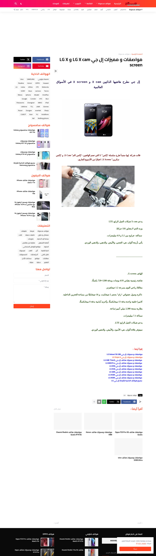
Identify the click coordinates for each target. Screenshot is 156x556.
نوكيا (69, 9)
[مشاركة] (56, 71)
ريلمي (43, 9)
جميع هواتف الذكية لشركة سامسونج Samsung (24, 164)
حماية (39, 262)
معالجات (46, 258)
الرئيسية (117, 3)
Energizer (31, 102)
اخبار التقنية (45, 250)
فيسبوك (22, 250)
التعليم (46, 262)
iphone (28, 94)
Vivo (22, 79)
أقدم (57, 523)
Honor (29, 83)
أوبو (101, 9)
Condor (33, 98)
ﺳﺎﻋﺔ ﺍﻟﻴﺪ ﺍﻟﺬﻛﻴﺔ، (43, 238)
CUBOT (23, 114)
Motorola (45, 87)
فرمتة (32, 231)
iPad (47, 102)
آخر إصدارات (34, 254)
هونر (82, 9)
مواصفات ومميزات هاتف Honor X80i (99, 433)
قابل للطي (45, 254)
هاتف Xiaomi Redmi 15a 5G (72, 550)
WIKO (40, 102)
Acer (31, 114)
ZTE (49, 9)
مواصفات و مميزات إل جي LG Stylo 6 (127, 357)
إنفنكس (76, 9)
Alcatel (36, 94)
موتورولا (62, 9)
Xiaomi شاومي (43, 79)
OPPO (37, 83)
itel (33, 118)
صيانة (31, 262)
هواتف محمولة (104, 3)
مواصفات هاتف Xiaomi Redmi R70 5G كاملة (69, 433)
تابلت (20, 235)
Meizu (20, 94)
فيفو (96, 9)
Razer (20, 110)
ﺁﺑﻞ (37, 250)
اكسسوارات (23, 254)
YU (37, 114)
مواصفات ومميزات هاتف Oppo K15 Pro (27, 551)
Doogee (29, 110)
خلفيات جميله (30, 235)
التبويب (78, 3)
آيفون (115, 9)
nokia (23, 87)
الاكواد (46, 246)
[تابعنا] (17, 9)
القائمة (90, 3)
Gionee (46, 106)
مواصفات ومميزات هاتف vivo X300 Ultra (130, 459)
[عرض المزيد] (94, 402)
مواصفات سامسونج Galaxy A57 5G (24, 131)
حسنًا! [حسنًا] (135, 549)
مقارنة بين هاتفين (28, 242)
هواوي (89, 9)
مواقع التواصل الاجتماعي (31, 246)
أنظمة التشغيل (43, 242)
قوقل (55, 9)
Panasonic (20, 102)
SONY (23, 91)
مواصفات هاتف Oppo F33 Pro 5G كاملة (128, 433)
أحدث (139, 523)
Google (24, 98)
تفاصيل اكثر (142, 543)
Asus (30, 91)
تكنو (21, 9)
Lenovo (38, 91)
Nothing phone (43, 118)
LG (124, 395)
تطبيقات (65, 3)
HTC (27, 9)
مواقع (37, 258)
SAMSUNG (30, 79)
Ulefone (24, 106)
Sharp (46, 110)
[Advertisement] (78, 32)
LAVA (38, 106)
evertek (38, 110)
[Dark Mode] (21, 4)
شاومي (108, 9)
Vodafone (45, 114)
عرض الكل (57, 409)
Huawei (46, 83)
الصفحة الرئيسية (137, 54)
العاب (30, 250)
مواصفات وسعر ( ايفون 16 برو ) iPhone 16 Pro (24, 214)
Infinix (30, 87)
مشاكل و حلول (43, 235)
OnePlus (35, 9)
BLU (47, 98)
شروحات (56, 3)
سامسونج (123, 9)
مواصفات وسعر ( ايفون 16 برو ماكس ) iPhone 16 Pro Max (24, 204)
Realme (21, 83)
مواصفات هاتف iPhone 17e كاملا (26, 181)
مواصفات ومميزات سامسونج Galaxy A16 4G (25, 153)
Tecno (46, 91)
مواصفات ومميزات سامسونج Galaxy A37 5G (25, 142)
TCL (31, 106)
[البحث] (16, 3)
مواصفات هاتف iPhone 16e (26, 192)
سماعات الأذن (26, 258)
